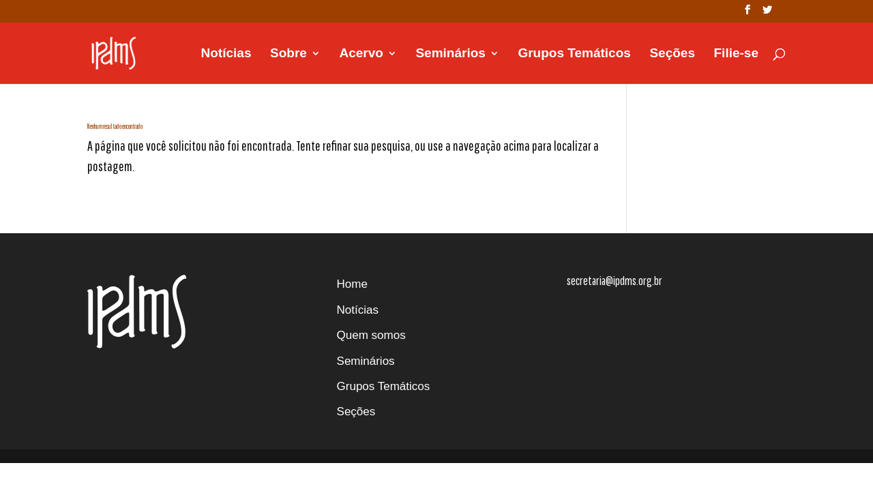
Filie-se (736, 54)
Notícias (226, 54)
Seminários (450, 54)
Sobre (288, 54)
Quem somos (371, 335)
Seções (672, 54)
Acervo (361, 54)
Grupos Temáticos (574, 54)
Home (352, 284)
